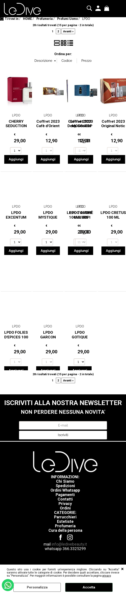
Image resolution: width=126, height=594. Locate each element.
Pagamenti (65, 495)
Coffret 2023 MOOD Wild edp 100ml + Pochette (81, 128)
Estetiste (65, 521)
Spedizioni (65, 486)
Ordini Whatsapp (65, 490)
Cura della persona (65, 530)
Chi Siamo (65, 481)
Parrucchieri (65, 517)
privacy (106, 575)
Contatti (65, 499)
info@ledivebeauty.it (69, 544)
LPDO (16, 115)
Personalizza (37, 587)
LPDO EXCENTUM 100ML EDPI (16, 217)
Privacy (65, 503)
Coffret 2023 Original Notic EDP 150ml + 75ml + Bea (113, 128)
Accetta (89, 587)
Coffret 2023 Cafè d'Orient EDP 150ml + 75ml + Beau (48, 128)
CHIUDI (122, 569)
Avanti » (68, 31)
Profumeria (65, 526)
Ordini (65, 508)
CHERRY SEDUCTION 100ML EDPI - (16, 126)
